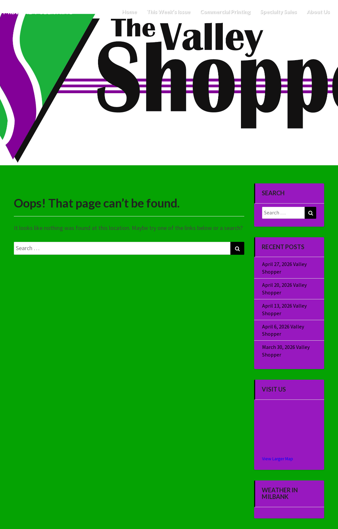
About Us (318, 11)
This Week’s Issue (168, 11)
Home (129, 11)
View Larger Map (277, 459)
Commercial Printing (225, 11)
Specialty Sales (278, 11)
